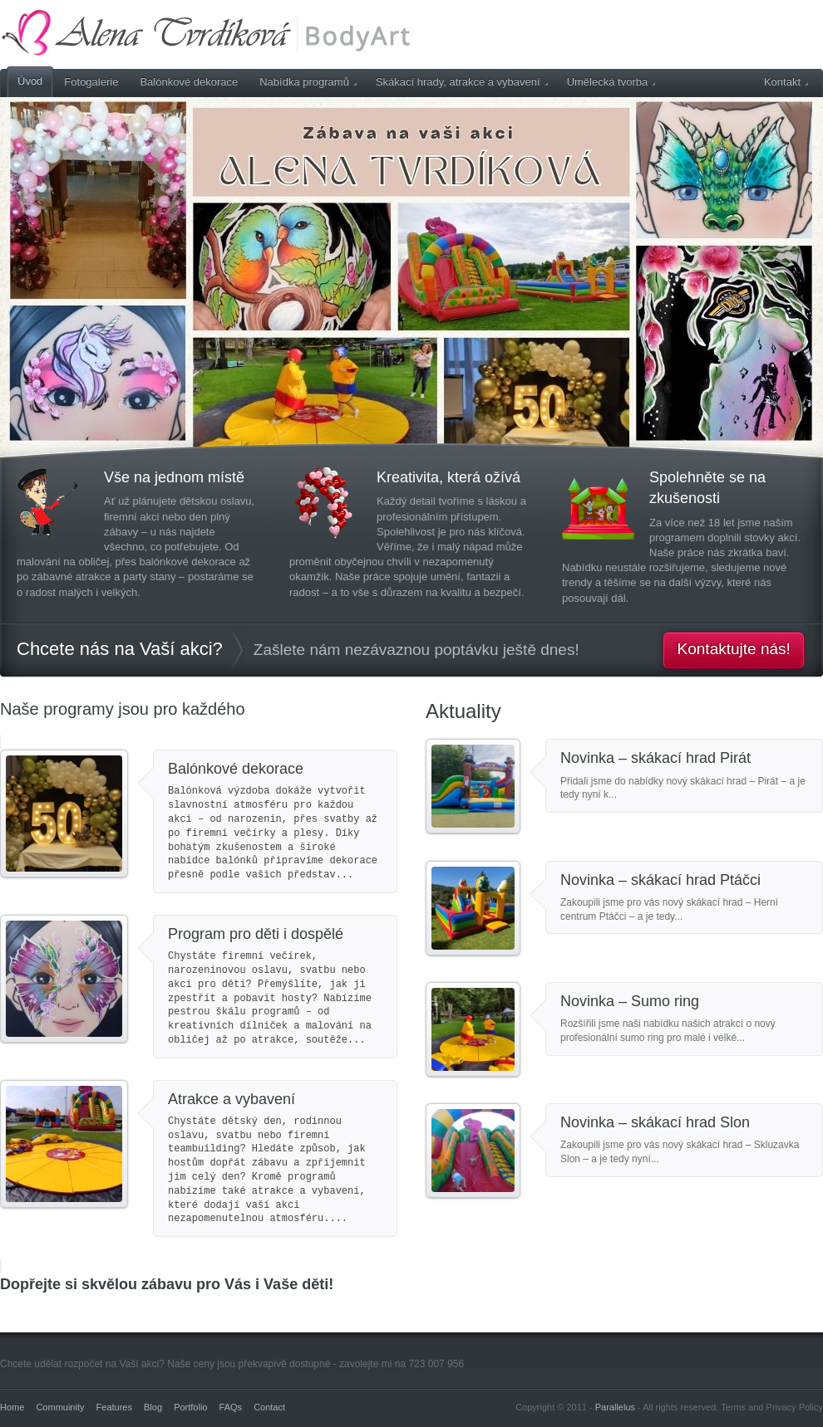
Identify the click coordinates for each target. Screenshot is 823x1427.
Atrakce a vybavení (231, 1099)
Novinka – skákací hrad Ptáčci (660, 880)
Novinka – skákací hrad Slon (655, 1122)
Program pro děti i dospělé (255, 934)
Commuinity (60, 1407)
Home (12, 1407)
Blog (153, 1407)
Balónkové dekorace (189, 82)
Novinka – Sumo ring (629, 1001)
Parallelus (615, 1407)
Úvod (29, 81)
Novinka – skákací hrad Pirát (655, 758)
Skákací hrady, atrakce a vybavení (462, 82)
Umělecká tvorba (611, 82)
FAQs (231, 1407)
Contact (269, 1407)
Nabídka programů (308, 82)
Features (114, 1407)
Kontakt (786, 82)
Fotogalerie (91, 82)
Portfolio (190, 1407)
